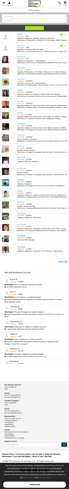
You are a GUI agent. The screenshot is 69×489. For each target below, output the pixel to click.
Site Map (48, 456)
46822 (20, 113)
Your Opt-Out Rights (21, 456)
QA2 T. (20, 34)
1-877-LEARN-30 (10, 387)
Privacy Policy (28, 477)
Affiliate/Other (9, 426)
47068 (20, 102)
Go (64, 444)
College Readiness (11, 420)
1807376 (21, 157)
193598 (20, 180)
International (9, 422)
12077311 (21, 68)
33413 (20, 90)
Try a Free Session (34, 28)
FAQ (6, 389)
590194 (20, 79)
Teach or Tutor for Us (12, 418)
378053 (20, 135)
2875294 (21, 225)
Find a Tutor (34, 10)
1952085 (21, 236)
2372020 (21, 169)
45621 (20, 191)
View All (62, 262)
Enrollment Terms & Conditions (16, 432)
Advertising (8, 424)
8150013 (21, 57)
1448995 (21, 124)
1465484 (21, 214)
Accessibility (9, 434)
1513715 (20, 146)
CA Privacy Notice (23, 454)
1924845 (21, 247)
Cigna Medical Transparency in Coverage (14, 437)
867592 (20, 202)
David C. (21, 46)
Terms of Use (43, 477)
